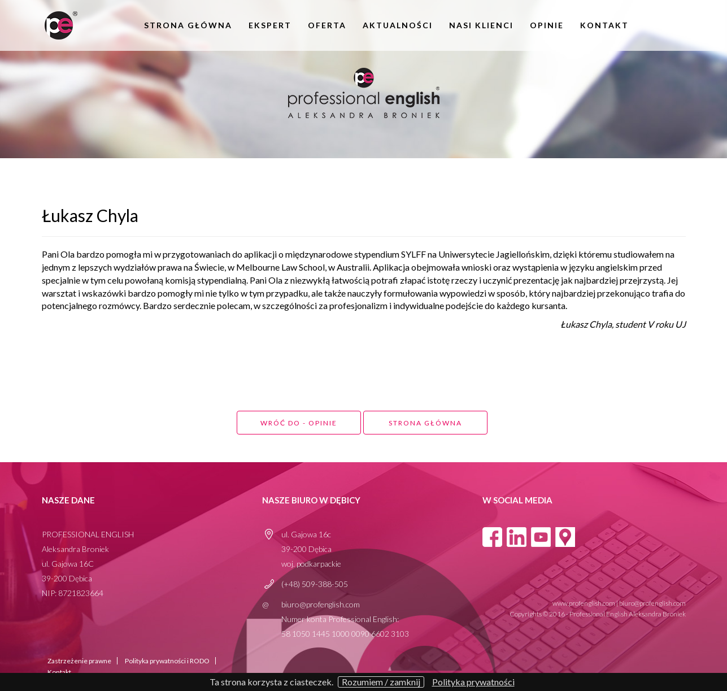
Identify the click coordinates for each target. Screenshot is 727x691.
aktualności (398, 25)
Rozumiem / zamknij (381, 681)
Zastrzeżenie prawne (79, 661)
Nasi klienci (481, 25)
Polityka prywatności (473, 682)
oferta (327, 25)
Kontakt (604, 25)
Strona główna (188, 25)
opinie (547, 25)
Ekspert (270, 25)
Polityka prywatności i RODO (167, 661)
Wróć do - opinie (298, 423)
